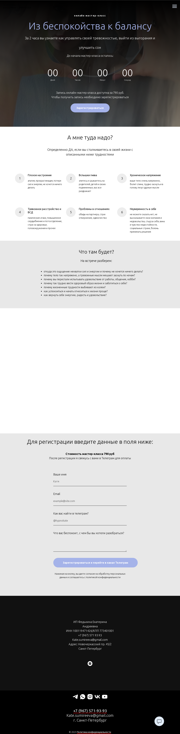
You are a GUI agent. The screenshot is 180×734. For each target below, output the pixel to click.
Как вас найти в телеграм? (71, 513)
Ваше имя (60, 474)
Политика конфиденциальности (94, 732)
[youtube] (104, 697)
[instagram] (90, 663)
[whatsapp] (82, 697)
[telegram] (75, 697)
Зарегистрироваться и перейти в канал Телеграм (95, 562)
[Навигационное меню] (174, 6)
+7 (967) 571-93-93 (90, 711)
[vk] (97, 697)
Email (56, 493)
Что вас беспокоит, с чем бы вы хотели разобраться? (88, 533)
